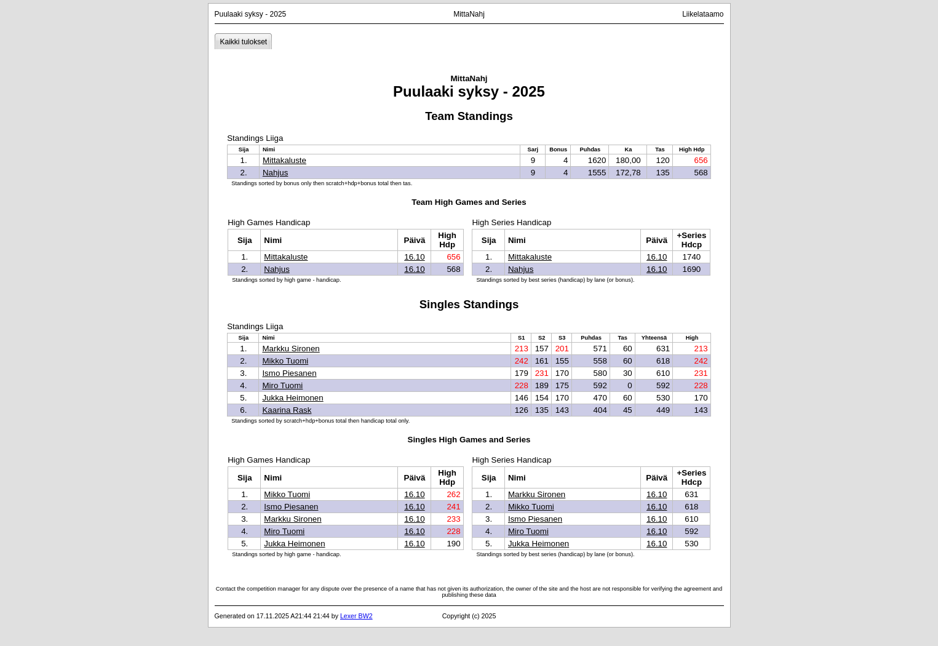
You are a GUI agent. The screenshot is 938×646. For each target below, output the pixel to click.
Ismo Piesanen (289, 373)
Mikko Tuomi (285, 360)
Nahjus (275, 172)
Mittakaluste (284, 160)
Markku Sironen (290, 348)
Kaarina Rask (286, 410)
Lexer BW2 (356, 616)
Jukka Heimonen (292, 397)
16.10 (414, 256)
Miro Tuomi (282, 385)
